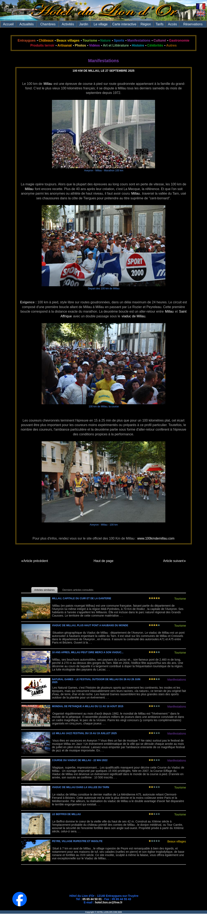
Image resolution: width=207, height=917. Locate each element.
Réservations (192, 24)
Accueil (8, 24)
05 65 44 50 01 (92, 899)
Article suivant (174, 561)
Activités (68, 24)
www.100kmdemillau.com (156, 538)
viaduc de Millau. (134, 316)
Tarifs (159, 24)
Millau (48, 83)
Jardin (83, 24)
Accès (172, 24)
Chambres (47, 24)
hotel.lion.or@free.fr (108, 902)
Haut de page (103, 561)
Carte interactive (124, 24)
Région (145, 24)
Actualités (26, 24)
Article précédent (34, 561)
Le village (101, 24)
